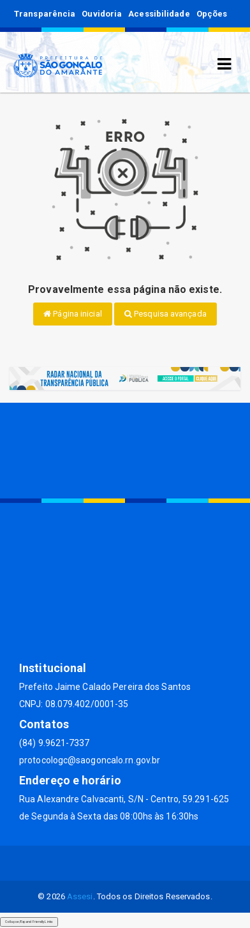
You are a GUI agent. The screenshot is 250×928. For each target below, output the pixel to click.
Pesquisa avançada (165, 313)
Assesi (80, 896)
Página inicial (72, 313)
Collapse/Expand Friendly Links (29, 922)
